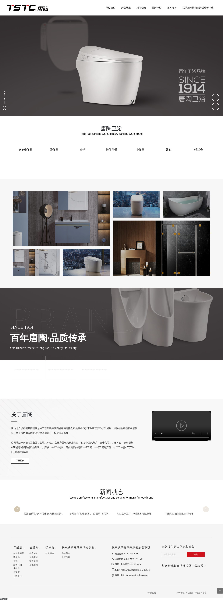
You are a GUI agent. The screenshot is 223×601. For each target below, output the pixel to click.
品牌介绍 (28, 363)
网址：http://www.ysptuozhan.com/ (131, 575)
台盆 (82, 149)
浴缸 (168, 149)
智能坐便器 (25, 149)
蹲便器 (54, 149)
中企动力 (198, 593)
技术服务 (96, 363)
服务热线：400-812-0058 (126, 553)
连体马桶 (111, 149)
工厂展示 (62, 363)
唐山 (204, 593)
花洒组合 (197, 149)
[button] (17, 509)
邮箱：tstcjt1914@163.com (128, 564)
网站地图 (4, 599)
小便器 (140, 149)
